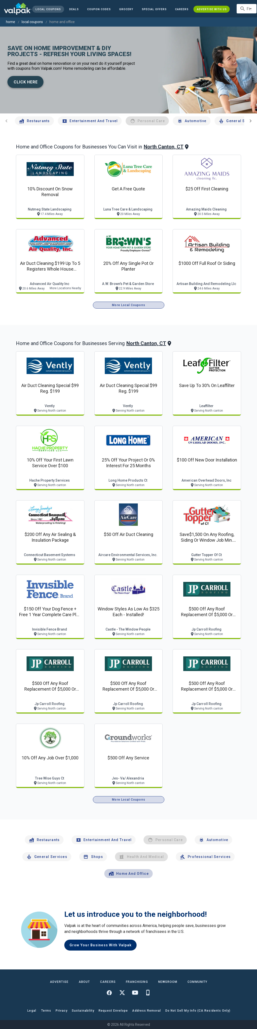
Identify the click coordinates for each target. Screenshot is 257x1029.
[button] (154, 9)
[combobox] (247, 8)
